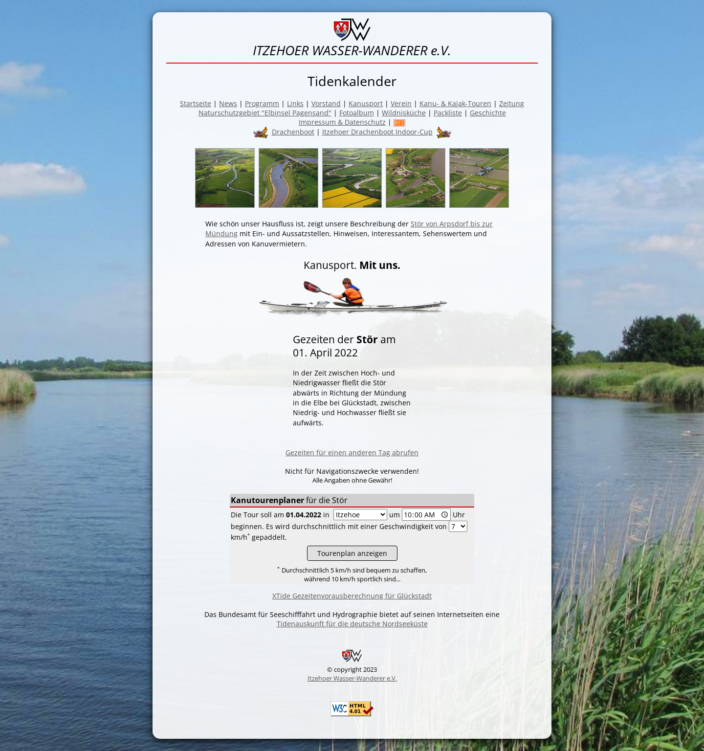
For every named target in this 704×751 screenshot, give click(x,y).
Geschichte (488, 112)
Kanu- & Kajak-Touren (455, 103)
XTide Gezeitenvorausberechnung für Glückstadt (352, 595)
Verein (401, 103)
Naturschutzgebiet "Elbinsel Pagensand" (264, 112)
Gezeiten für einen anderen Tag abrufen (352, 452)
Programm (262, 103)
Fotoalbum (356, 112)
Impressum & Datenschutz (342, 122)
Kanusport (366, 103)
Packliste (448, 112)
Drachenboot (293, 131)
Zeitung (511, 103)
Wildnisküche (404, 112)
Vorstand (326, 103)
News (228, 103)
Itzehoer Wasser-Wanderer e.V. (352, 678)
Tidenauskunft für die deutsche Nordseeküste (352, 623)
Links (295, 103)
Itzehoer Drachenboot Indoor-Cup (377, 131)
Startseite (195, 103)
